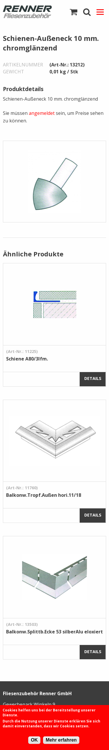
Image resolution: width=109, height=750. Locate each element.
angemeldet (42, 113)
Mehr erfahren (61, 740)
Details (92, 378)
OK (34, 740)
